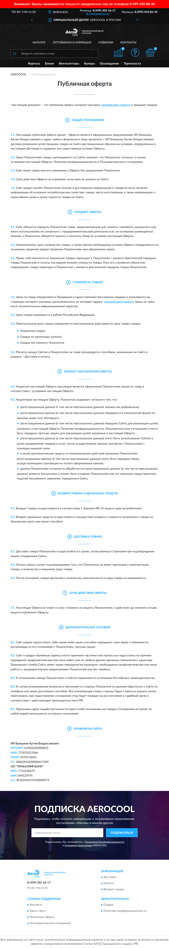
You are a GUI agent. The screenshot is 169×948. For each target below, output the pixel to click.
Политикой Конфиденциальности (104, 842)
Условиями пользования (78, 845)
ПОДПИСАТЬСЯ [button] (122, 832)
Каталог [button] (39, 42)
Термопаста (132, 63)
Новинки (105, 42)
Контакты (128, 42)
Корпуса (34, 63)
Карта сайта (38, 911)
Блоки (49, 63)
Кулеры (89, 63)
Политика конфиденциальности (124, 911)
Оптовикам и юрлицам (72, 42)
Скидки (108, 905)
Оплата (108, 883)
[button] (97, 13)
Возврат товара (113, 889)
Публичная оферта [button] (42, 917)
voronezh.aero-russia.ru (115, 105)
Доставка (109, 877)
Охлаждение (109, 63)
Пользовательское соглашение (50, 923)
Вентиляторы (69, 63)
